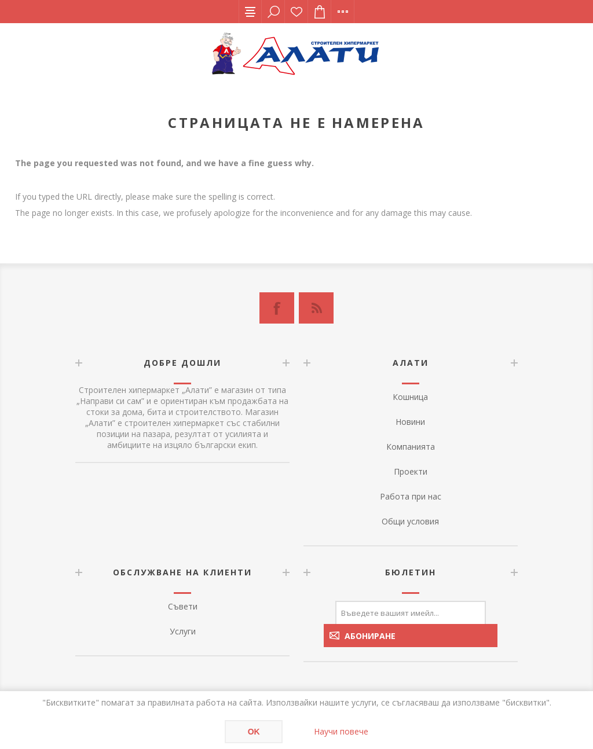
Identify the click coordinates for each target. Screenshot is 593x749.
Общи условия (410, 521)
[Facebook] (276, 308)
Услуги (183, 631)
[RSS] (316, 308)
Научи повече (341, 731)
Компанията (410, 446)
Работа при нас (410, 496)
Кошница (410, 396)
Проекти (410, 471)
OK (254, 731)
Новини (410, 421)
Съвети (182, 606)
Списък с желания (296, 11)
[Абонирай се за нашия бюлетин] (410, 612)
